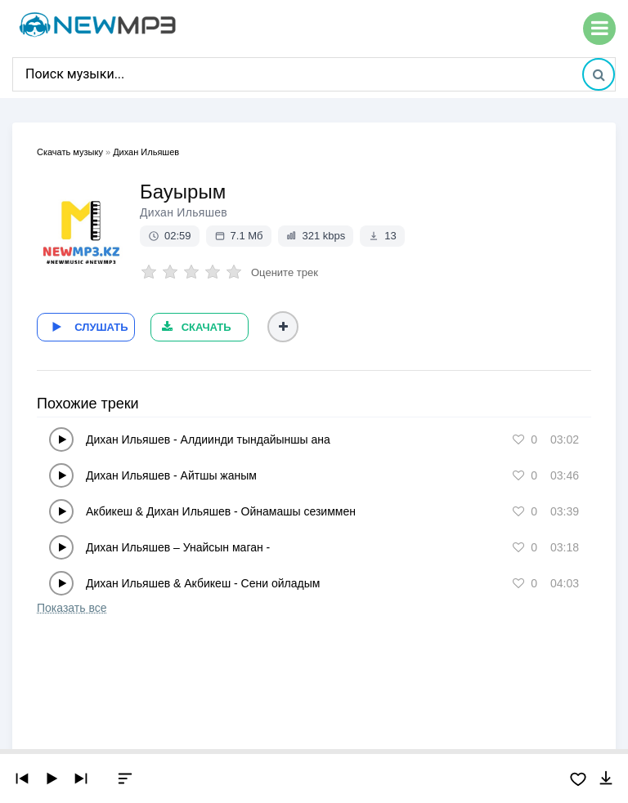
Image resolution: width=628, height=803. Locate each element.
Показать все (71, 606)
